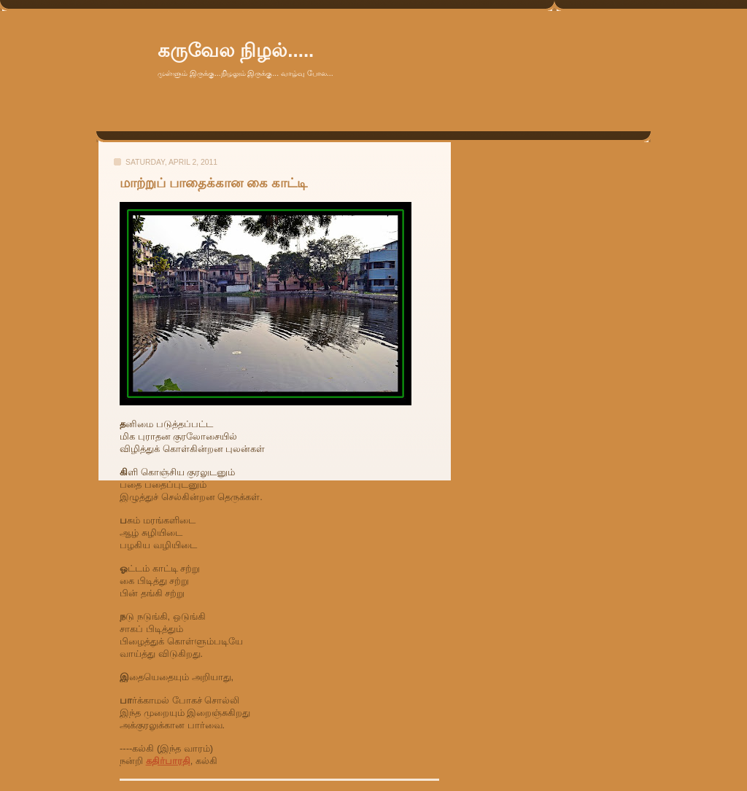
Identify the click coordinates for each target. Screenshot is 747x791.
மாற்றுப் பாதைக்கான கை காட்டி (213, 183)
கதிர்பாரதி (168, 760)
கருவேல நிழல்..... (236, 50)
